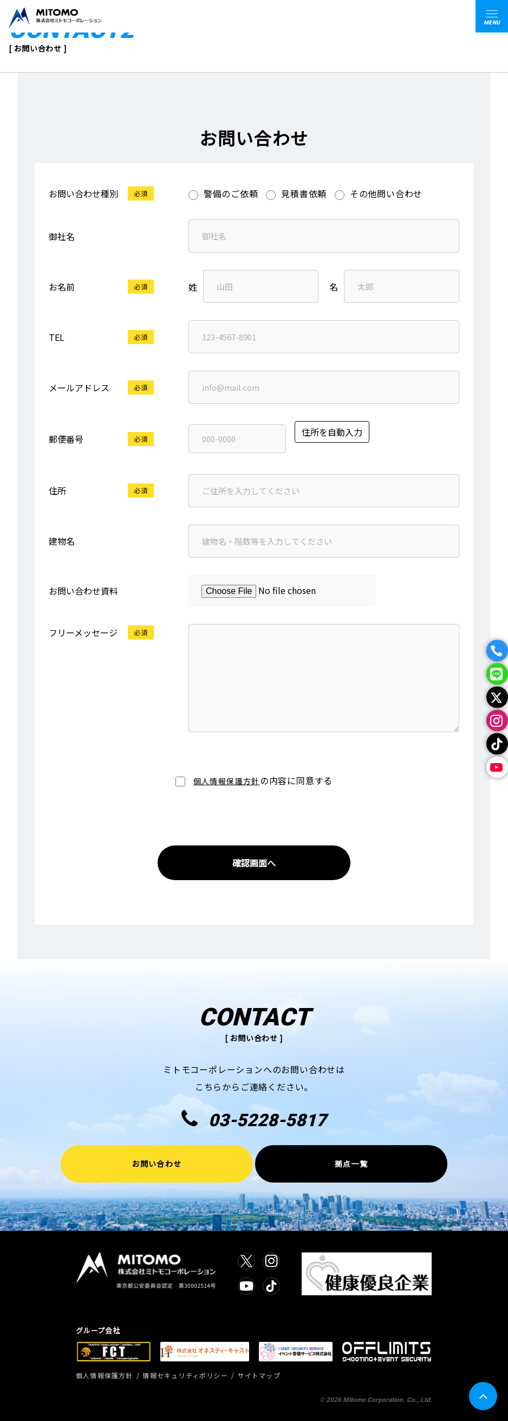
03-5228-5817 (254, 1119)
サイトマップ (259, 1375)
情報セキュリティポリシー (184, 1375)
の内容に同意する (254, 780)
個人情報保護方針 (226, 781)
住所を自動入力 (332, 431)
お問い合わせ (156, 1163)
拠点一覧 (351, 1163)
